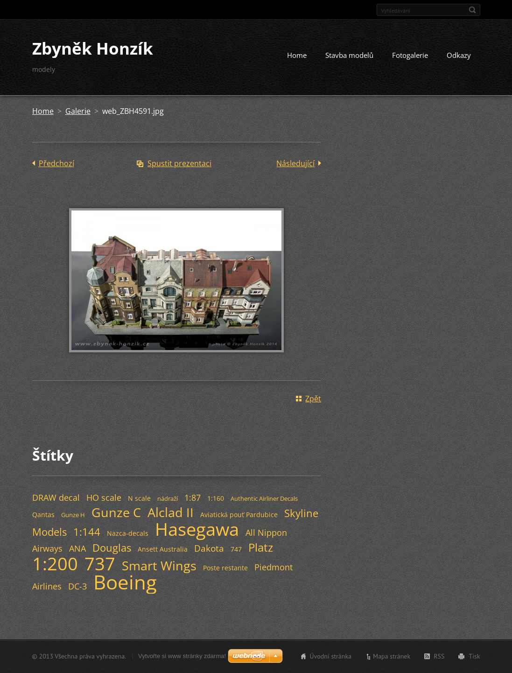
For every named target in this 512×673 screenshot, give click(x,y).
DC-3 (77, 586)
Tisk (474, 656)
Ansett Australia (163, 549)
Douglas (111, 547)
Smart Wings (159, 565)
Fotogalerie (410, 55)
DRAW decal (56, 497)
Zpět (313, 398)
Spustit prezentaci (179, 163)
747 (236, 549)
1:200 (55, 563)
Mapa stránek (391, 656)
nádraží (167, 498)
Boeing (125, 582)
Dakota (209, 548)
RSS (439, 656)
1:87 (192, 497)
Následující (295, 163)
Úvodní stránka (331, 656)
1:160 (215, 498)
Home (297, 55)
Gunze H (73, 515)
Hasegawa (197, 529)
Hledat (472, 10)
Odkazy (459, 55)
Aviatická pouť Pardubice (239, 514)
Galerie (78, 111)
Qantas (43, 514)
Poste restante (225, 567)
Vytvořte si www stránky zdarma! (182, 655)
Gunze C (116, 512)
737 (99, 563)
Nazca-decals (127, 533)
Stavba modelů (349, 55)
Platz (260, 547)
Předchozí (56, 163)
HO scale (103, 497)
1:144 (86, 532)
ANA (77, 548)
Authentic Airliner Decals (264, 498)
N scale (139, 498)
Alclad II (170, 512)
